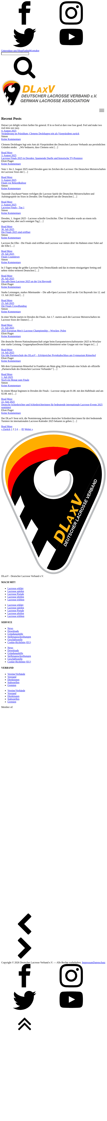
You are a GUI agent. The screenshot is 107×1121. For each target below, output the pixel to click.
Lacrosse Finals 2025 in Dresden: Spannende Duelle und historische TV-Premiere (42, 158)
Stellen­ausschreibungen (19, 636)
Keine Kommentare (11, 139)
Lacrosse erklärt (15, 588)
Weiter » (29, 429)
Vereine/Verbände (16, 674)
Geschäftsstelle (15, 639)
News (10, 628)
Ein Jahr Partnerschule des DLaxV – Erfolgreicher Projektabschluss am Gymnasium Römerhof (48, 355)
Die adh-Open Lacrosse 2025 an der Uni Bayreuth (26, 281)
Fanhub (26, 50)
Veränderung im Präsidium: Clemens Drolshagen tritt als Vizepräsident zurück (40, 133)
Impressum (87, 962)
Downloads (13, 631)
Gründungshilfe (15, 634)
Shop (20, 50)
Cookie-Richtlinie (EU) (19, 642)
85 (22, 429)
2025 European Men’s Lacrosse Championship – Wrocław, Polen (33, 330)
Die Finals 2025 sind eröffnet (15, 232)
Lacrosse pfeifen (15, 597)
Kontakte (34, 50)
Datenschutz (99, 962)
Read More (6, 152)
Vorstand (11, 677)
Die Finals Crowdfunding (14, 306)
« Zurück (5, 429)
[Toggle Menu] (101, 110)
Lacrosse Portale (15, 594)
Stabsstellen (13, 682)
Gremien (11, 685)
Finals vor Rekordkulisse (13, 183)
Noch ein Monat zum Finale (15, 380)
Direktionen (13, 679)
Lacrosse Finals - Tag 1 (12, 207)
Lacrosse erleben (15, 599)
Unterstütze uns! (9, 50)
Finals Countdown (10, 256)
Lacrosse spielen (15, 591)
